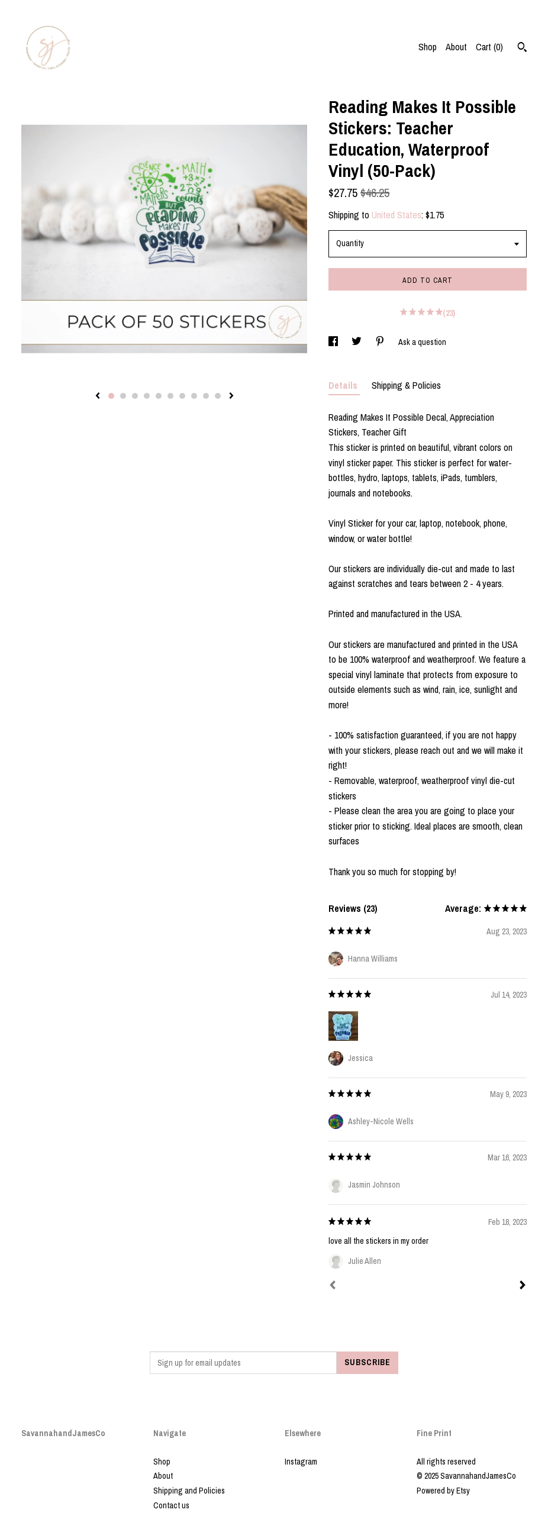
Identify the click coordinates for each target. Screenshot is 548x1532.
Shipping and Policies (189, 1490)
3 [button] (135, 396)
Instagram (301, 1461)
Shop (427, 46)
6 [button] (170, 396)
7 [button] (182, 396)
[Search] (522, 48)
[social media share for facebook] (334, 342)
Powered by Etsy (443, 1490)
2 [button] (123, 396)
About (456, 46)
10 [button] (218, 396)
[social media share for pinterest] (380, 342)
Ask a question (422, 342)
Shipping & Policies (406, 385)
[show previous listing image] (98, 396)
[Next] (522, 1286)
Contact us (171, 1505)
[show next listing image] (231, 396)
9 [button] (206, 396)
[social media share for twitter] (357, 342)
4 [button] (147, 396)
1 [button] (111, 396)
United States (396, 214)
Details (344, 385)
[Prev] (332, 1286)
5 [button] (159, 396)
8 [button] (194, 396)
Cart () (489, 46)
